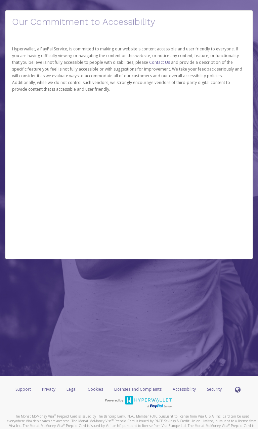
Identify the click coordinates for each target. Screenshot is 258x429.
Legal (72, 389)
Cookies (95, 389)
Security (214, 389)
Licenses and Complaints (138, 389)
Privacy (48, 389)
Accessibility (184, 389)
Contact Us (160, 62)
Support (23, 389)
